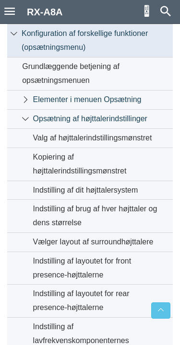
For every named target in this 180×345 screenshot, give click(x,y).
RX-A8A (44, 12)
